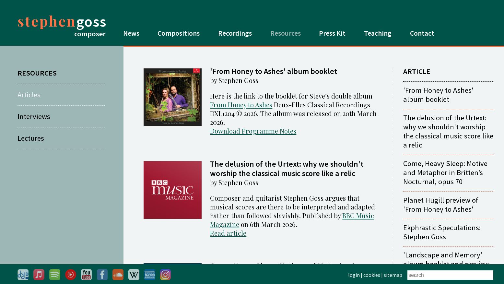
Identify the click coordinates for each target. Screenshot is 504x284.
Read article (228, 233)
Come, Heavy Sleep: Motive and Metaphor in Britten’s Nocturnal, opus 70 (445, 172)
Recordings (235, 33)
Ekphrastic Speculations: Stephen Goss (442, 232)
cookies (371, 275)
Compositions (179, 33)
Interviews (34, 116)
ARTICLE (416, 71)
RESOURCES (37, 72)
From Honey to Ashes (241, 104)
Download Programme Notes (253, 130)
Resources (285, 33)
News (131, 33)
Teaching (378, 33)
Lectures (31, 138)
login (354, 275)
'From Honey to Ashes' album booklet (438, 95)
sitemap (393, 275)
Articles (29, 94)
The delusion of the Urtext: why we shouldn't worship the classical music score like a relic (448, 131)
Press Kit (332, 33)
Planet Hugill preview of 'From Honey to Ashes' (440, 204)
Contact (422, 33)
